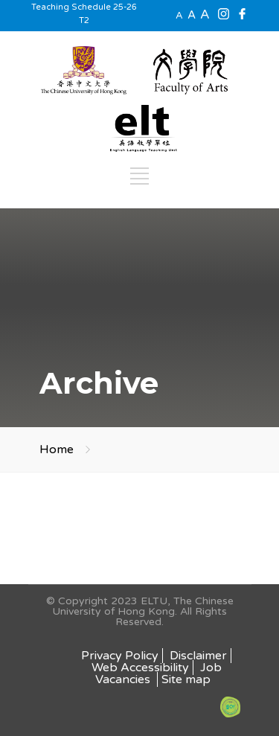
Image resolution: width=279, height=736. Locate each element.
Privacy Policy (119, 655)
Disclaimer (198, 655)
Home (56, 449)
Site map (186, 679)
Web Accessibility (140, 667)
